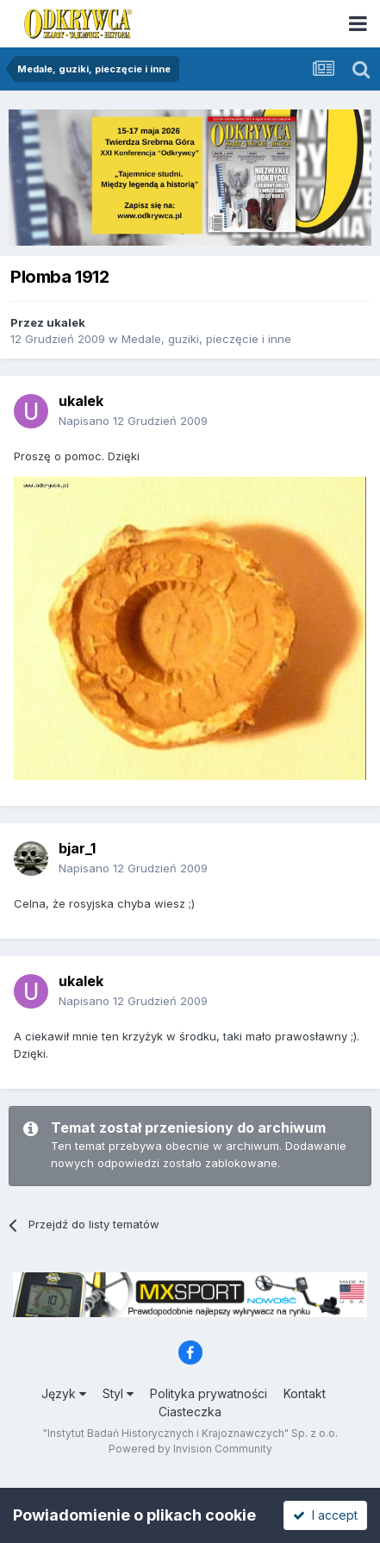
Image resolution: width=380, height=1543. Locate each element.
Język (63, 1393)
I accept (325, 1515)
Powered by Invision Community (190, 1448)
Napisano (133, 421)
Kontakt (304, 1393)
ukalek (66, 322)
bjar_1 (77, 848)
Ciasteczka (190, 1411)
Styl (118, 1393)
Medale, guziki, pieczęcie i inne (206, 339)
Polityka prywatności (208, 1393)
